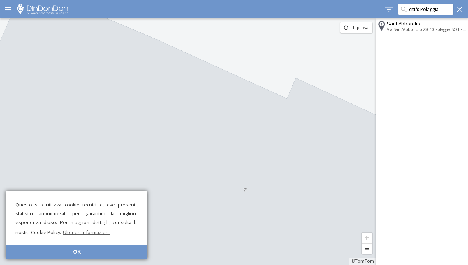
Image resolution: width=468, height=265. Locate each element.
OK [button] (77, 251)
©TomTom (362, 261)
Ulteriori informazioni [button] (86, 232)
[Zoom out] (367, 248)
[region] (188, 141)
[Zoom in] (367, 238)
